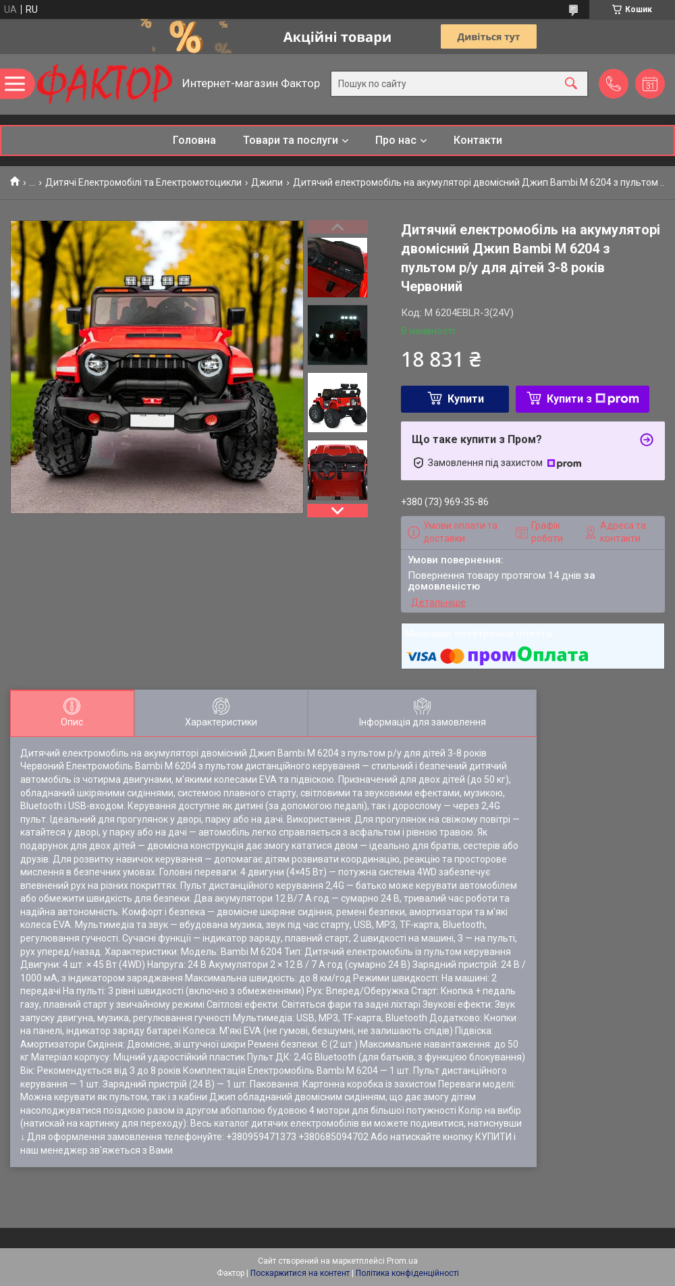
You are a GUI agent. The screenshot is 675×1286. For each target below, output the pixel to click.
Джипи (267, 182)
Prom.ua (402, 1261)
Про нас (395, 140)
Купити (466, 398)
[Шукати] (571, 84)
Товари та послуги (290, 140)
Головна (194, 140)
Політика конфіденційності (407, 1273)
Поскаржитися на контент (300, 1273)
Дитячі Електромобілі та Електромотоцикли (143, 182)
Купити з (593, 398)
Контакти (478, 140)
